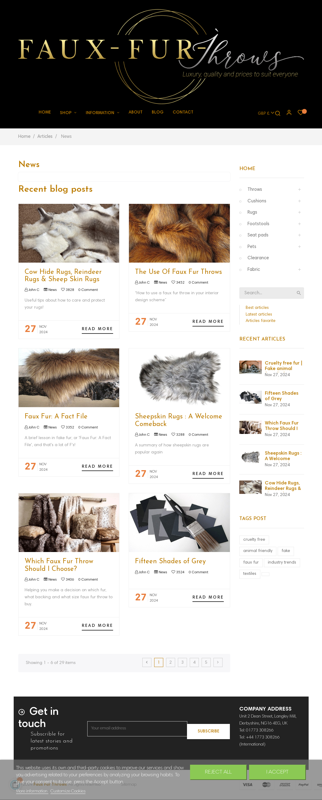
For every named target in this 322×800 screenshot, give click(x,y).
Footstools (258, 224)
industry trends (282, 563)
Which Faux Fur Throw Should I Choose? (59, 565)
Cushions (257, 201)
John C (34, 290)
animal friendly (257, 551)
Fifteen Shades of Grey (170, 561)
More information (32, 791)
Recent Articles (262, 339)
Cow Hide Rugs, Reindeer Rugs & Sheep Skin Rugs (63, 276)
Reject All (218, 772)
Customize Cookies (67, 791)
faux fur (251, 563)
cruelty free (254, 540)
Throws (255, 189)
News (52, 290)
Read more (97, 329)
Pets (252, 247)
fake (286, 551)
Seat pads (258, 235)
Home (247, 168)
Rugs (252, 212)
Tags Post (252, 518)
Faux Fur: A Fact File (56, 416)
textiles (249, 574)
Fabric (254, 269)
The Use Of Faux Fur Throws (178, 272)
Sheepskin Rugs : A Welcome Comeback (283, 459)
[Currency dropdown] (263, 113)
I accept (277, 772)
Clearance (258, 258)
